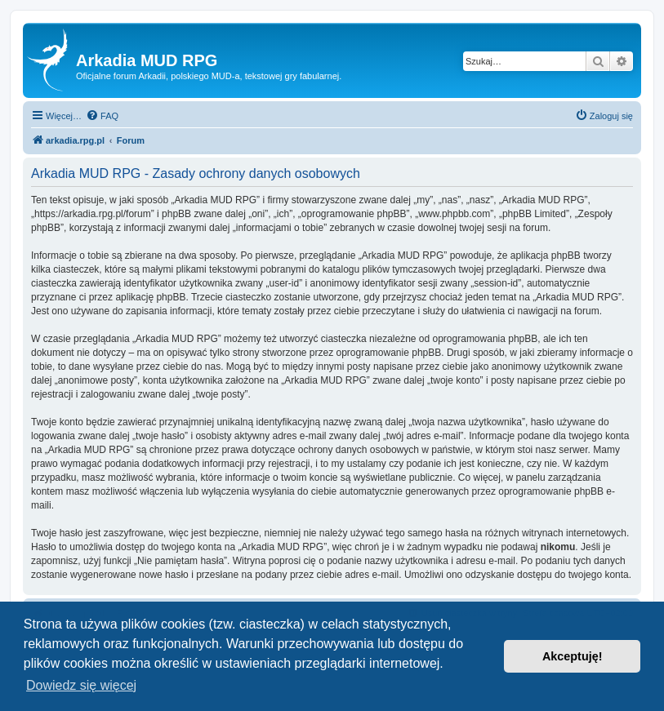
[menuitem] (102, 116)
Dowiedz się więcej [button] (81, 685)
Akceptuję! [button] (572, 656)
